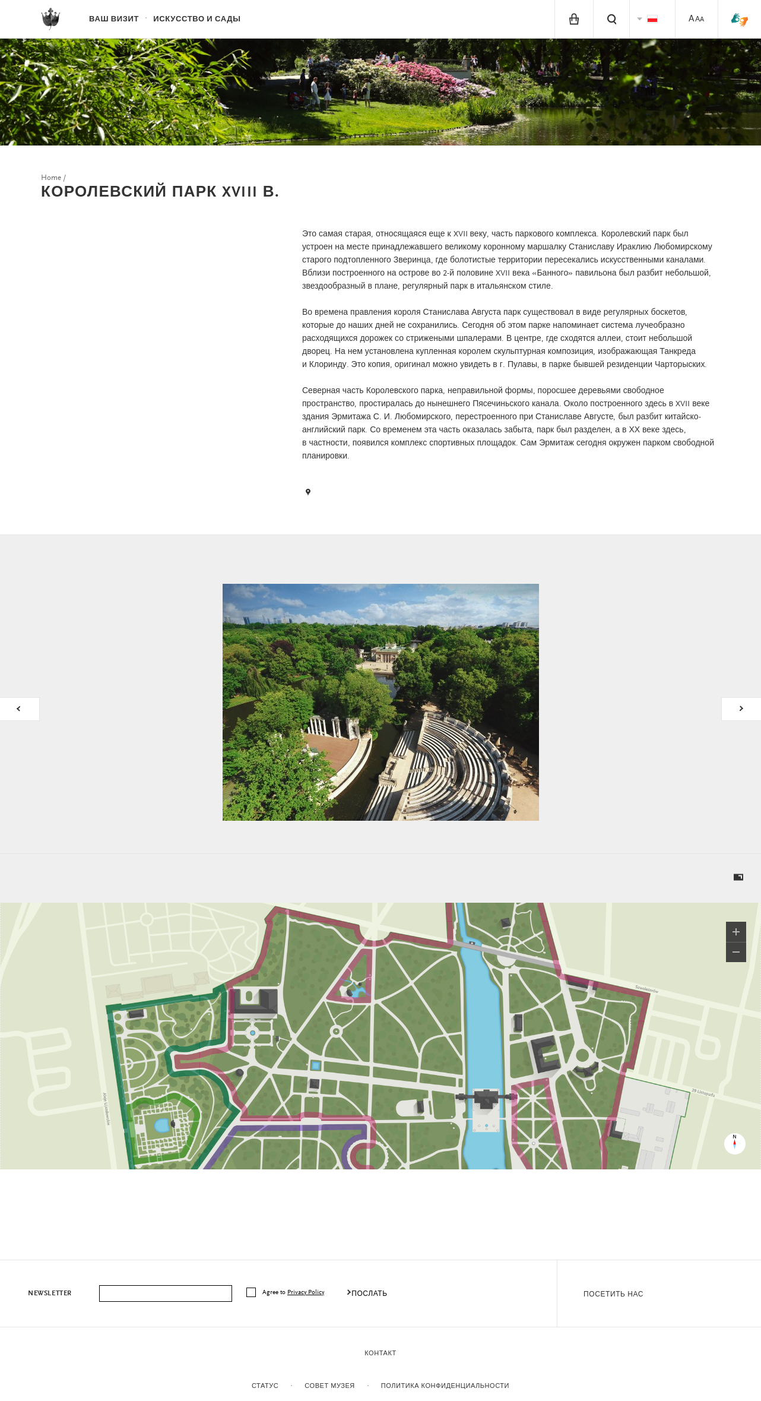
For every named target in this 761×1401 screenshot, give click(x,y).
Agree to (294, 1292)
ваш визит (114, 19)
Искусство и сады (196, 19)
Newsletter (50, 1293)
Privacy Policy (305, 1292)
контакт (380, 1354)
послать (369, 1294)
